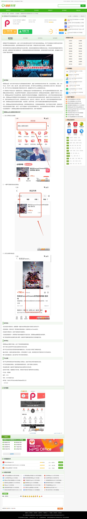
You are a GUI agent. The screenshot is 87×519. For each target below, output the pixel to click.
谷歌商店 (71, 137)
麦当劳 (79, 161)
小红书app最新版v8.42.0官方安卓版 (75, 116)
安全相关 (70, 45)
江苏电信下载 (7, 444)
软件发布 (84, 1)
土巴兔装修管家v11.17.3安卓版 (75, 88)
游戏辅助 (80, 58)
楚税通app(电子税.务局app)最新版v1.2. (76, 107)
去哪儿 (73, 158)
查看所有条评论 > (6, 508)
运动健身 (80, 61)
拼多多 (71, 163)
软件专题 (80, 1)
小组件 (79, 137)
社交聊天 (70, 43)
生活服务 (17, 13)
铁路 (77, 145)
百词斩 (74, 150)
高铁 (75, 145)
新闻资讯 (70, 58)
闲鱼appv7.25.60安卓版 (74, 74)
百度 (70, 148)
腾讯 (80, 148)
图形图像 (70, 51)
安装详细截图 (33, 433)
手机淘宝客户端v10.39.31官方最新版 (75, 112)
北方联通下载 (18, 444)
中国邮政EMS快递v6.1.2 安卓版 (75, 71)
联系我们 (31, 512)
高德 (70, 145)
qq (72, 155)
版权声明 (40, 512)
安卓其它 (70, 40)
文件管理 (80, 45)
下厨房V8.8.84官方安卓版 (74, 85)
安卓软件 (22, 10)
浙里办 (80, 142)
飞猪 (76, 158)
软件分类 (76, 1)
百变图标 (79, 140)
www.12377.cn (32, 517)
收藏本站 (26, 512)
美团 (80, 145)
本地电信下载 (7, 442)
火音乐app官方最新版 (74, 32)
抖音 (73, 153)
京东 (76, 163)
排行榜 (65, 1)
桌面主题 (70, 48)
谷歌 (77, 155)
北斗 (75, 148)
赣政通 (71, 142)
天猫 (78, 163)
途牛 (81, 158)
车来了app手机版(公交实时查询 (75, 78)
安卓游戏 (36, 10)
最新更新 (68, 1)
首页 (8, 13)
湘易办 (74, 142)
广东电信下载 (18, 446)
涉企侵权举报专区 (42, 517)
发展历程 (35, 512)
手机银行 (70, 56)
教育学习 (80, 64)
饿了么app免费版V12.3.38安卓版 (76, 92)
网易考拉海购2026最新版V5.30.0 (75, 103)
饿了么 (71, 161)
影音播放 (80, 48)
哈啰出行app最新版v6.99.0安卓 (75, 81)
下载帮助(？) (45, 512)
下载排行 (72, 1)
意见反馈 (60, 512)
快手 (71, 153)
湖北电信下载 (18, 442)
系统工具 (80, 43)
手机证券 (80, 53)
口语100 (77, 150)
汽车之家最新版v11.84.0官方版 (74, 101)
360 (71, 155)
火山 (78, 153)
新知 (77, 148)
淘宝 (73, 163)
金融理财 (70, 61)
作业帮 (71, 150)
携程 (70, 158)
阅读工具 (70, 53)
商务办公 (80, 56)
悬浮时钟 (75, 140)
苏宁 (81, 163)
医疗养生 (70, 64)
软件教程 (64, 10)
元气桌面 (71, 140)
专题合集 (78, 10)
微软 (75, 155)
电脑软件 (50, 10)
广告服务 (50, 512)
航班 (73, 145)
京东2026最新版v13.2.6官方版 (74, 99)
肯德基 (76, 161)
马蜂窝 (79, 158)
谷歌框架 (75, 137)
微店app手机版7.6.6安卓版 (73, 114)
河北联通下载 (7, 446)
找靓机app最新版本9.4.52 (73, 110)
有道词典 (81, 150)
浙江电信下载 (7, 449)
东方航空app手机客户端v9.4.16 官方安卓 (76, 108)
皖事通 (77, 142)
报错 (70, 16)
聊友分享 (82, 16)
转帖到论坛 (76, 16)
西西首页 (8, 10)
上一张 (55, 433)
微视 (76, 153)
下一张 (58, 433)
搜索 (83, 5)
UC (79, 155)
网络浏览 (80, 51)
